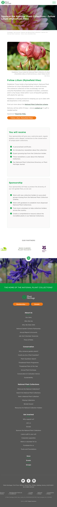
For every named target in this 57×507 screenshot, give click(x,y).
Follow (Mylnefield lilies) (22, 118)
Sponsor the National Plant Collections (30, 32)
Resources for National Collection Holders (28, 407)
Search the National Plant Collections (28, 392)
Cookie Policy (31, 493)
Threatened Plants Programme (29, 362)
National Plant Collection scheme (36, 104)
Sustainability (28, 377)
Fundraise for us (28, 445)
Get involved (17, 32)
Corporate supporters (28, 438)
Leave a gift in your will (28, 434)
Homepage (10, 32)
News (28, 456)
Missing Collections (28, 400)
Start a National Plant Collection (28, 396)
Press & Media (28, 340)
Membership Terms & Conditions (15, 493)
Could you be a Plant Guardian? (28, 355)
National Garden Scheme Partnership (28, 328)
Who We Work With (28, 325)
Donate (36, 304)
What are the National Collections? (28, 389)
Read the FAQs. (20, 114)
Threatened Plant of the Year (28, 366)
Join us (28, 423)
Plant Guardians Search (28, 359)
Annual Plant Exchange (28, 370)
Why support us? (28, 419)
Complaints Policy (50, 493)
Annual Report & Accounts (28, 332)
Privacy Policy (2, 493)
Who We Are (28, 321)
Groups (28, 465)
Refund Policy (40, 493)
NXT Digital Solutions (30, 501)
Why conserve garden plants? (28, 351)
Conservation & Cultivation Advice (28, 373)
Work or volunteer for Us (28, 441)
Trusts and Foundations (28, 449)
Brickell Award (28, 404)
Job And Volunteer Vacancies (28, 336)
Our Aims (28, 317)
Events (28, 460)
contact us (38, 108)
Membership (21, 304)
